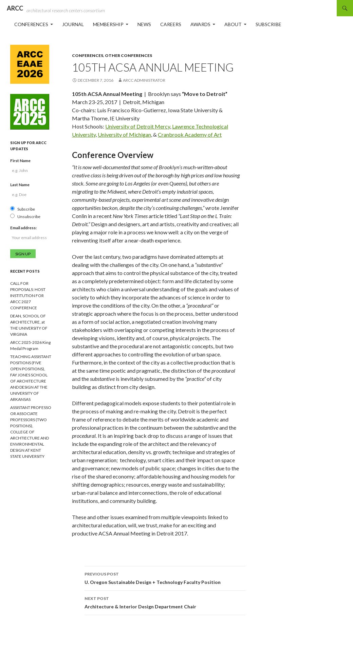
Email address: (23, 227)
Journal (73, 24)
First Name (20, 160)
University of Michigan (124, 134)
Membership (108, 24)
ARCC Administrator (144, 80)
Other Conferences (128, 55)
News (144, 24)
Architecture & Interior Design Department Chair (165, 601)
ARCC (15, 8)
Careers (170, 24)
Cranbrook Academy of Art (190, 134)
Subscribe (268, 24)
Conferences (31, 24)
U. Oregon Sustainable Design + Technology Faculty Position (165, 577)
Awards (200, 24)
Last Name (20, 184)
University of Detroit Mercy (137, 126)
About (233, 24)
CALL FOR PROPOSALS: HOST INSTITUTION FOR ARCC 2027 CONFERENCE (27, 295)
